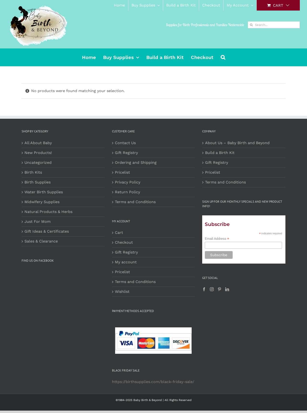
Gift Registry (126, 152)
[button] (223, 57)
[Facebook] (204, 289)
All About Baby (38, 143)
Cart (119, 232)
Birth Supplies (37, 182)
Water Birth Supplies (43, 192)
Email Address (217, 238)
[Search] (251, 24)
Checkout (124, 242)
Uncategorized (38, 162)
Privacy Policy (127, 182)
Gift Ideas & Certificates (46, 231)
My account (126, 262)
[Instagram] (212, 289)
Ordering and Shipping (136, 162)
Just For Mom (37, 221)
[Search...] (274, 24)
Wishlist (122, 291)
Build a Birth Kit (220, 152)
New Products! (38, 152)
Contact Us (125, 143)
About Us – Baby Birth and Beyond (237, 143)
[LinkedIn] (227, 289)
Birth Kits (33, 172)
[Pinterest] (219, 289)
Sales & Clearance (41, 241)
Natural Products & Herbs (48, 211)
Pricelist (122, 172)
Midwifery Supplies (41, 202)
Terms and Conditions (135, 202)
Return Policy (127, 192)
